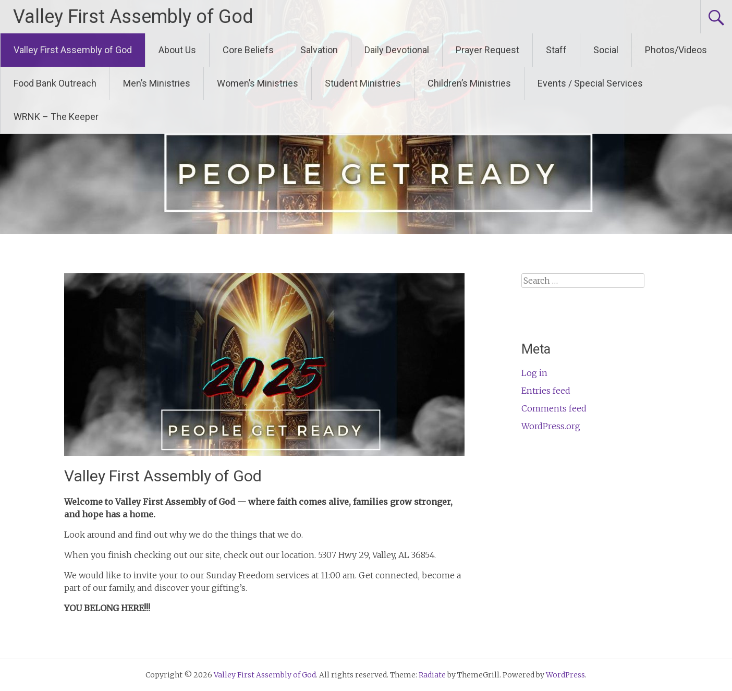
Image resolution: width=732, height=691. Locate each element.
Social (605, 49)
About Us (177, 49)
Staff (556, 49)
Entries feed (545, 390)
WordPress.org (550, 426)
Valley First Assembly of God (133, 17)
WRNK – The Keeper (56, 116)
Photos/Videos (676, 49)
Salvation (319, 49)
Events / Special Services (590, 83)
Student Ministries (363, 83)
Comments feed (554, 408)
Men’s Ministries (156, 83)
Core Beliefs (248, 49)
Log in (534, 373)
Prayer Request (487, 49)
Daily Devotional (396, 49)
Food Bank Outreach (55, 83)
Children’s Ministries (469, 83)
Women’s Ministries (257, 83)
